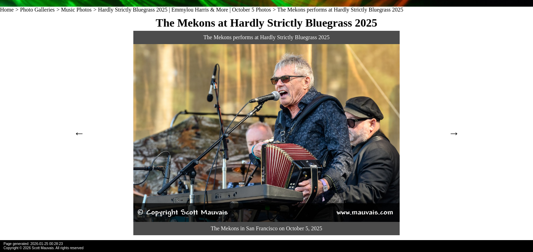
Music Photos (76, 10)
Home (7, 10)
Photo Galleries (37, 10)
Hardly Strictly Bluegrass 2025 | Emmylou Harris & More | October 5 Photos (184, 10)
